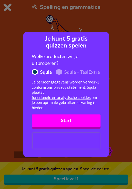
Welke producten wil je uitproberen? (55, 60)
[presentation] (66, 141)
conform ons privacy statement (58, 87)
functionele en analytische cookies (61, 97)
